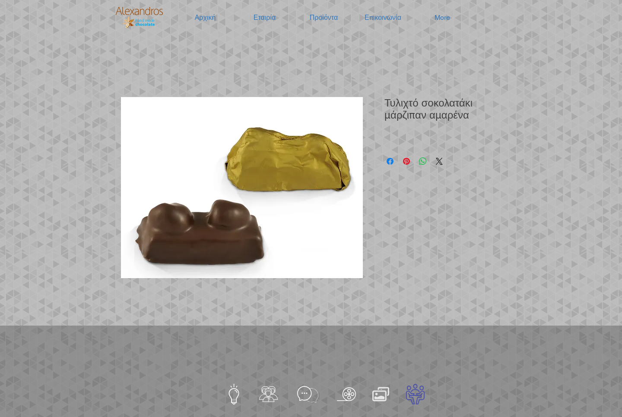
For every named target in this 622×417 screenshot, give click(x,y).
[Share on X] (439, 161)
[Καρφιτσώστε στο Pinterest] (406, 161)
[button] (264, 17)
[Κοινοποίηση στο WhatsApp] (423, 161)
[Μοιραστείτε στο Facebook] (390, 161)
